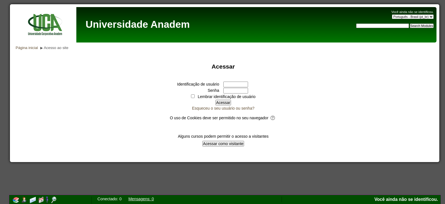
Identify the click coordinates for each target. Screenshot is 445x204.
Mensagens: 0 (141, 199)
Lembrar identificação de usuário (227, 96)
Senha (213, 90)
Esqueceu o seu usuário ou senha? (223, 108)
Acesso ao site (56, 48)
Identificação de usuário (198, 84)
